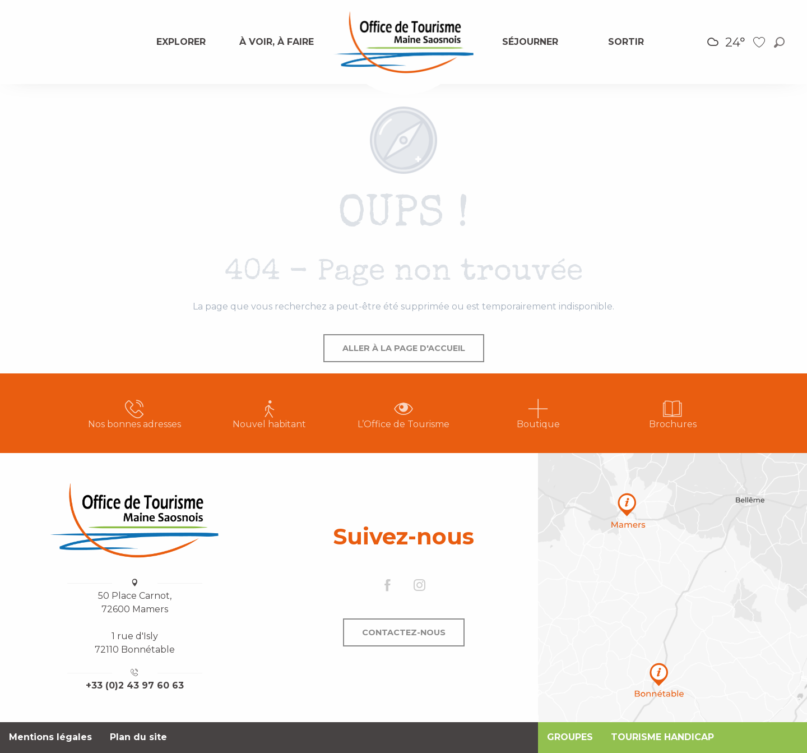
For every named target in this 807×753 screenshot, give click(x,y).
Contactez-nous (404, 632)
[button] (779, 42)
